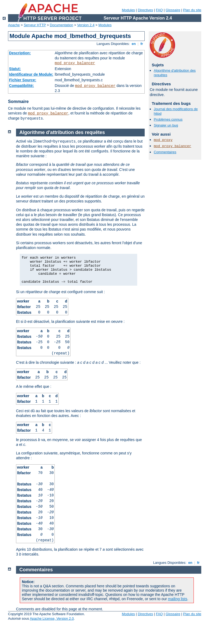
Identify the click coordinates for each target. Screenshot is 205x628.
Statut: (15, 69)
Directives (145, 10)
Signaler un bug (166, 125)
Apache (14, 25)
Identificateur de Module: (31, 74)
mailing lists (177, 599)
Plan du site (192, 10)
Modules (128, 10)
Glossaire (173, 10)
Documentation (61, 25)
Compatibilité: (21, 85)
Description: (20, 53)
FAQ (159, 10)
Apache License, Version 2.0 (52, 618)
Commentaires (165, 152)
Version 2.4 (85, 25)
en (134, 44)
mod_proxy (163, 140)
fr (142, 44)
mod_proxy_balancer (75, 63)
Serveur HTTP (35, 25)
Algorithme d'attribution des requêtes (62, 132)
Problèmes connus (168, 119)
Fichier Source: (22, 80)
